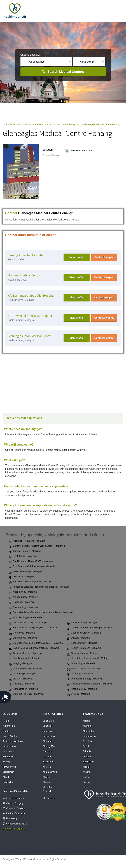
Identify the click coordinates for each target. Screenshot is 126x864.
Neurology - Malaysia (80, 673)
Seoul (86, 746)
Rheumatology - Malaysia (82, 689)
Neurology (11, 819)
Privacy (6, 762)
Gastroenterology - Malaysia (25, 571)
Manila (46, 782)
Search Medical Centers (65, 71)
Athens (86, 772)
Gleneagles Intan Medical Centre (30, 336)
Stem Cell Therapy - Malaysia (26, 694)
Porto (86, 777)
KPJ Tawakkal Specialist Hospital (30, 316)
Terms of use (9, 767)
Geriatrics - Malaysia (21, 576)
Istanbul (47, 757)
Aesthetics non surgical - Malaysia (28, 622)
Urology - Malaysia (78, 694)
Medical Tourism (12, 124)
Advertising (9, 726)
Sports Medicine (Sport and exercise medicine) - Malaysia (41, 612)
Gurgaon (47, 751)
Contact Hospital (104, 257)
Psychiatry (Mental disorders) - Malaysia (89, 684)
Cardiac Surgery (15, 803)
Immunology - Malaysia (81, 663)
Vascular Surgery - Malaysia (25, 617)
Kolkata (47, 767)
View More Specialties (14, 829)
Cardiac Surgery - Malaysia (25, 551)
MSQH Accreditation (81, 150)
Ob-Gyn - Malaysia (20, 679)
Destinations (9, 746)
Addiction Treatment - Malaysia (27, 541)
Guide (6, 731)
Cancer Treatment (15, 798)
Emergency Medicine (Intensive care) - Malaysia (36, 643)
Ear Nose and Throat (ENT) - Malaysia (31, 561)
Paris (85, 787)
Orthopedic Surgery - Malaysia (84, 679)
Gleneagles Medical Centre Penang (101, 124)
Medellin (47, 787)
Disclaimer (8, 772)
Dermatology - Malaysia (23, 638)
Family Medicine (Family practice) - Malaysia (34, 648)
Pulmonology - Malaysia (23, 607)
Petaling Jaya (90, 736)
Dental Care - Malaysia (23, 556)
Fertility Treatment (15, 814)
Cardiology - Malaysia (22, 633)
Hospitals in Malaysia (67, 124)
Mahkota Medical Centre (24, 275)
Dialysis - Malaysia (78, 638)
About (6, 777)
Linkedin (49, 798)
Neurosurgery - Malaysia (23, 597)
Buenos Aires (50, 736)
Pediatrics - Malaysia (21, 684)
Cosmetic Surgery (15, 808)
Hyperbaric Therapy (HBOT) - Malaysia (31, 581)
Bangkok (47, 726)
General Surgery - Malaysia (83, 653)
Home (6, 721)
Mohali (86, 767)
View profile (76, 257)
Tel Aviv (87, 751)
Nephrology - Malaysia (22, 673)
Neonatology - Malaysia (23, 592)
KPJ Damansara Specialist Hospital (31, 296)
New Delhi (88, 731)
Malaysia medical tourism (38, 124)
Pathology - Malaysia (22, 602)
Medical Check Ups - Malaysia (84, 668)
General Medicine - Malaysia (26, 653)
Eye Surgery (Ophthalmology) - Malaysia (32, 566)
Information (9, 751)
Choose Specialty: (30, 54)
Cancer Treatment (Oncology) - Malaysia (90, 627)
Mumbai (87, 726)
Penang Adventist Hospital (26, 255)
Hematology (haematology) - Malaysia (88, 658)
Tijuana (87, 757)
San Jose (87, 741)
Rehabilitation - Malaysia (23, 689)
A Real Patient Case (13, 741)
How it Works (10, 736)
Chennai (47, 741)
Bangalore (48, 721)
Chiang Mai (49, 746)
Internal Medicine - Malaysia (25, 668)
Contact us (8, 782)
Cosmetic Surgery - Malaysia (84, 633)
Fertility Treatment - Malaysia (84, 648)
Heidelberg (89, 762)
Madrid (47, 777)
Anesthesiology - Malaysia (82, 622)
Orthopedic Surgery (16, 824)
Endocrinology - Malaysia (82, 643)
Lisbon (86, 782)
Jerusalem (48, 762)
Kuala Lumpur (50, 772)
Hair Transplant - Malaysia (24, 658)
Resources (8, 757)
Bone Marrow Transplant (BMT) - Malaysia (33, 627)
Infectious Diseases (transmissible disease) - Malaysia (39, 587)
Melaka (87, 721)
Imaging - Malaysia (20, 663)
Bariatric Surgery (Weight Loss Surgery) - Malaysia (37, 546)
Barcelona (48, 731)
